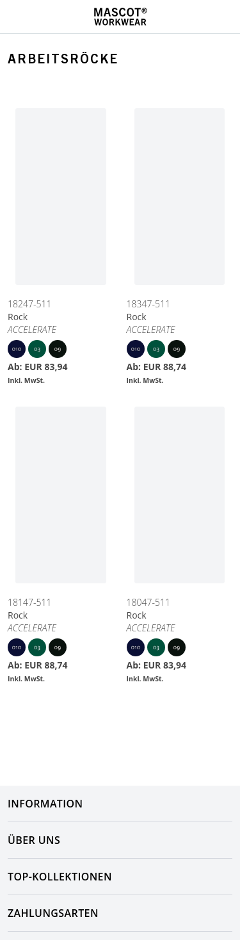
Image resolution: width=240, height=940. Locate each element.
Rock (18, 317)
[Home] (120, 16)
